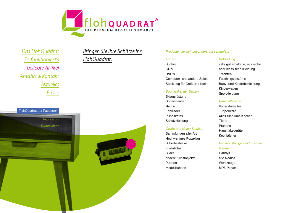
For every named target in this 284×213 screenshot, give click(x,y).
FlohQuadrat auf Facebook (38, 110)
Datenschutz (50, 126)
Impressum (51, 119)
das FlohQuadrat (39, 53)
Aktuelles (39, 86)
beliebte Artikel (39, 70)
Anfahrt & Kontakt (39, 78)
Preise (39, 95)
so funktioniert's (39, 61)
